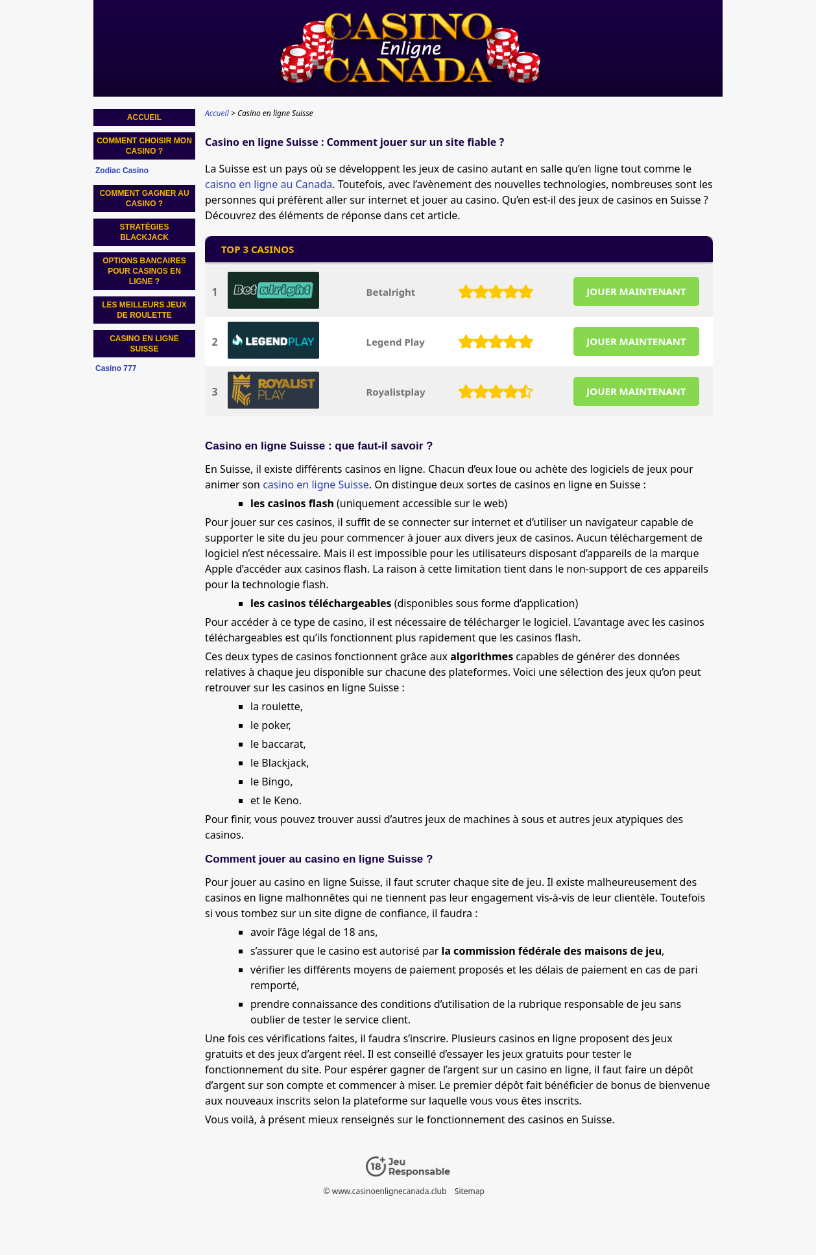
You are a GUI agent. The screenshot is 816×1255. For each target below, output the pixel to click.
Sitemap (470, 1191)
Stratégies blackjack (144, 232)
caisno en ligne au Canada (268, 184)
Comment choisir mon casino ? (144, 146)
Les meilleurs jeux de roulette (144, 310)
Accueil (144, 117)
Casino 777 (115, 368)
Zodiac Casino (122, 170)
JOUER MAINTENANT (636, 291)
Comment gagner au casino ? (144, 198)
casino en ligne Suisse (316, 484)
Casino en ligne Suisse (144, 343)
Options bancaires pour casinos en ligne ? (144, 271)
